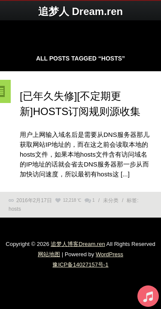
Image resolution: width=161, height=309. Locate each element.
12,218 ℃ (72, 200)
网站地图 (49, 254)
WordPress (109, 254)
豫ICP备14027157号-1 (80, 264)
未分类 (110, 200)
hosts (15, 209)
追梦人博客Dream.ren (78, 244)
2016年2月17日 (34, 200)
